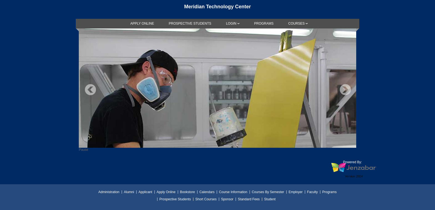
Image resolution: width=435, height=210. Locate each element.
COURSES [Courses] (296, 23)
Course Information (233, 192)
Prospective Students (175, 199)
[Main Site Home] (217, 9)
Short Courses (206, 199)
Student (269, 199)
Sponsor (227, 199)
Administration (108, 192)
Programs (329, 192)
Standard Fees (249, 199)
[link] (142, 23)
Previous (90, 89)
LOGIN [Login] (231, 23)
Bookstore (187, 192)
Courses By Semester (268, 192)
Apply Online (166, 192)
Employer (296, 192)
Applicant (145, 192)
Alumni (129, 192)
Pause (83, 150)
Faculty (312, 192)
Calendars (207, 192)
